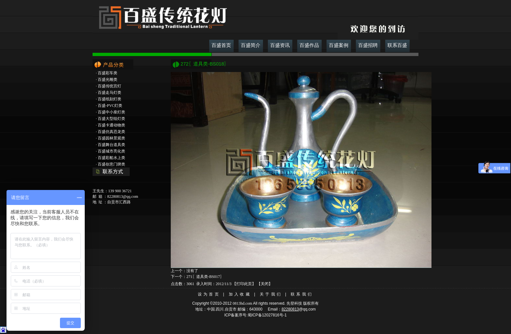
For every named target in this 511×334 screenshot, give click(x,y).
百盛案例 (338, 45)
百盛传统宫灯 (109, 86)
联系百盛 (397, 45)
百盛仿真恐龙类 (111, 131)
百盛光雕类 (107, 79)
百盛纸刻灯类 (109, 99)
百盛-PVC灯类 (110, 105)
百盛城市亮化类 (111, 151)
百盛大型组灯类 (111, 118)
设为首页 (209, 294)
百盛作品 (309, 45)
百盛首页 (221, 45)
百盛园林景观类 (111, 138)
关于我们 (271, 294)
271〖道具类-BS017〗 (205, 276)
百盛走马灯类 (109, 92)
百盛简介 (250, 45)
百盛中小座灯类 (111, 112)
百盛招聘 (368, 45)
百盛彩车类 (107, 73)
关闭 (265, 284)
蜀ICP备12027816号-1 (267, 315)
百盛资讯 (280, 45)
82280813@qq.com (122, 196)
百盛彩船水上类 (111, 157)
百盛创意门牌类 (111, 164)
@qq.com (307, 309)
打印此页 (244, 284)
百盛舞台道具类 (111, 144)
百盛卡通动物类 (111, 125)
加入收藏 (240, 294)
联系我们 (302, 294)
